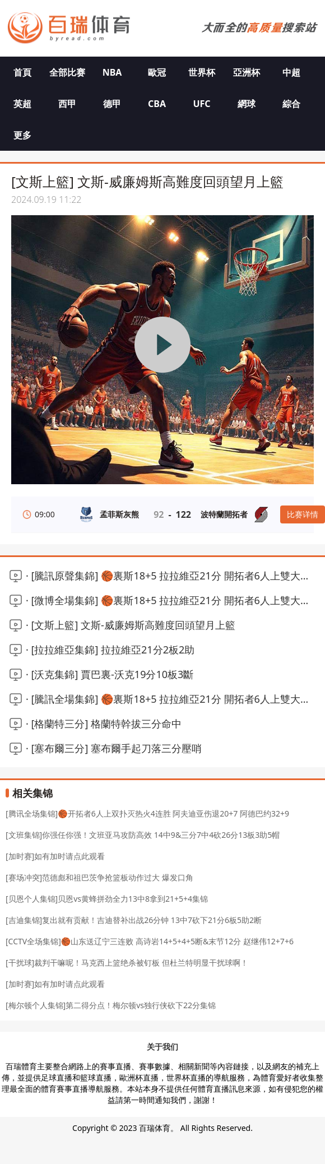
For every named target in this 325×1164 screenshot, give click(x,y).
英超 (22, 104)
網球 (247, 104)
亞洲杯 (246, 72)
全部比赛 (67, 72)
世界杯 (201, 72)
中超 (291, 72)
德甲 (112, 104)
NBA (112, 72)
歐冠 (157, 72)
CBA (157, 104)
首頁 (22, 72)
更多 (22, 135)
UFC (201, 104)
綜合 (291, 104)
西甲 (67, 104)
